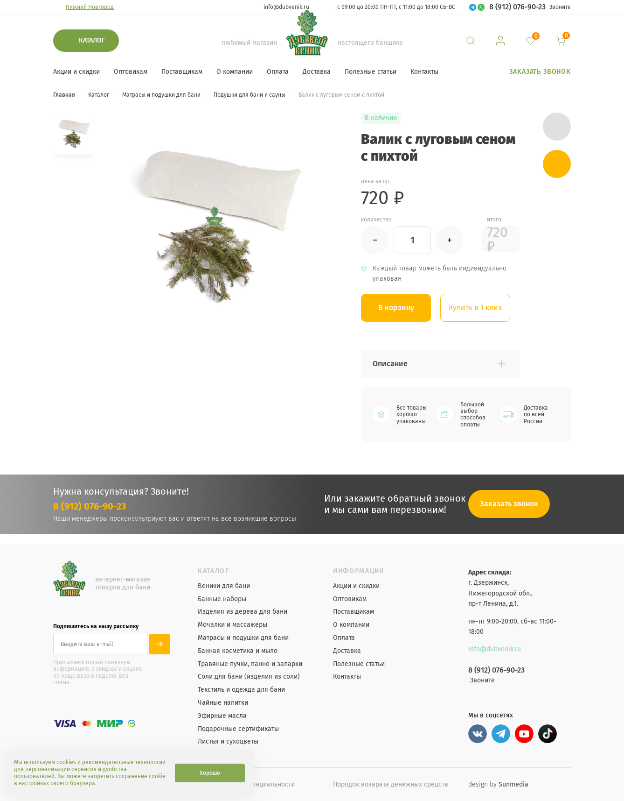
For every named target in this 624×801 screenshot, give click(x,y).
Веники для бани (224, 586)
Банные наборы (222, 599)
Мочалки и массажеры (232, 625)
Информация (359, 571)
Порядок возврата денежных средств (390, 784)
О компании (234, 72)
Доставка (317, 72)
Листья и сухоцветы (228, 741)
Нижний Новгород (90, 7)
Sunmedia (513, 784)
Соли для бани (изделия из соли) (249, 676)
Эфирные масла (222, 716)
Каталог (92, 40)
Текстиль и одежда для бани (241, 690)
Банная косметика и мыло (237, 651)
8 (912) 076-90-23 (517, 7)
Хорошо (210, 773)
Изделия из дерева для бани (242, 612)
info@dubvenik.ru (286, 7)
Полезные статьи (370, 72)
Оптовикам (130, 72)
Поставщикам (181, 72)
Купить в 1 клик (475, 307)
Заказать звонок (540, 72)
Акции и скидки (76, 72)
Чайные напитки (223, 703)
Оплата (278, 72)
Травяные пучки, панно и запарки (250, 664)
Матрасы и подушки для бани (243, 638)
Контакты (424, 72)
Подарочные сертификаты (238, 729)
